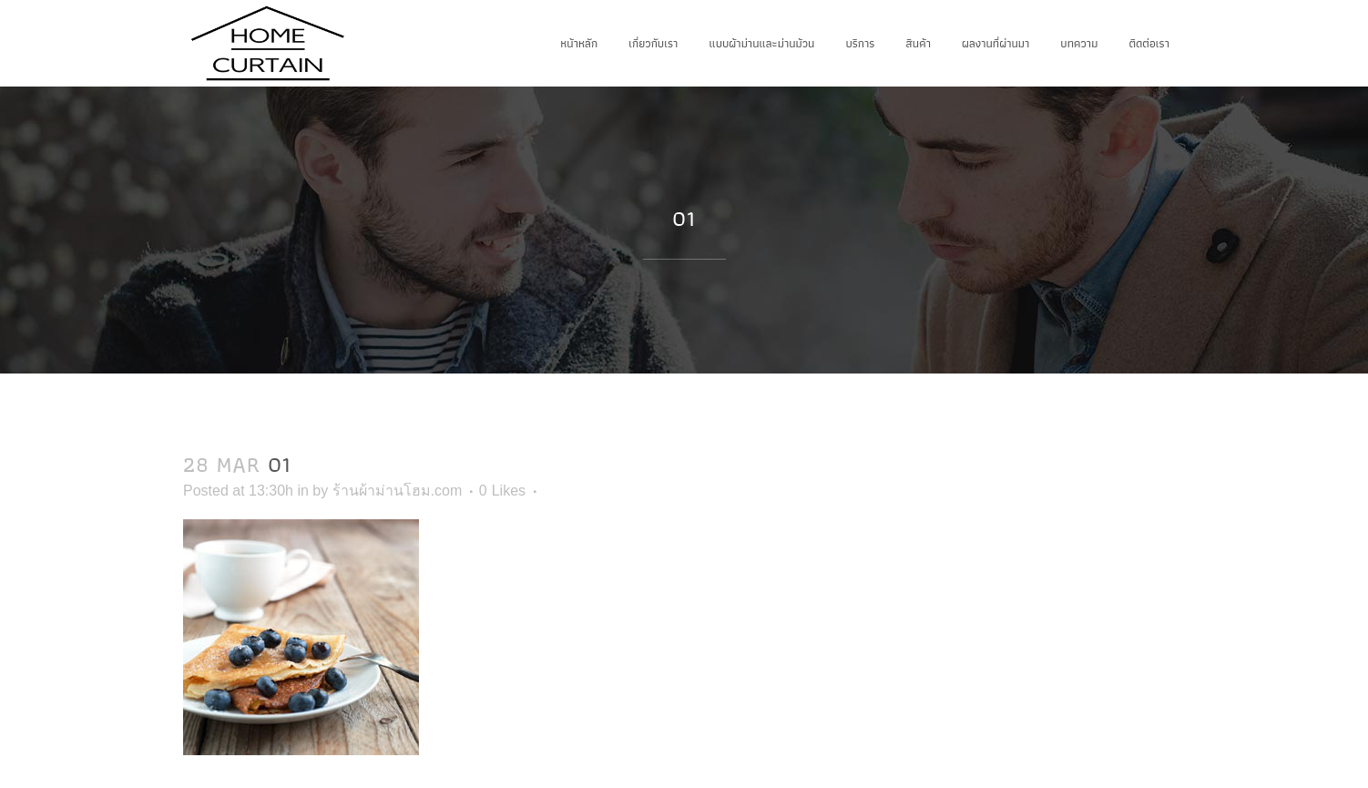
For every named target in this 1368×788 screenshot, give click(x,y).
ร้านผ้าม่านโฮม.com (397, 490)
